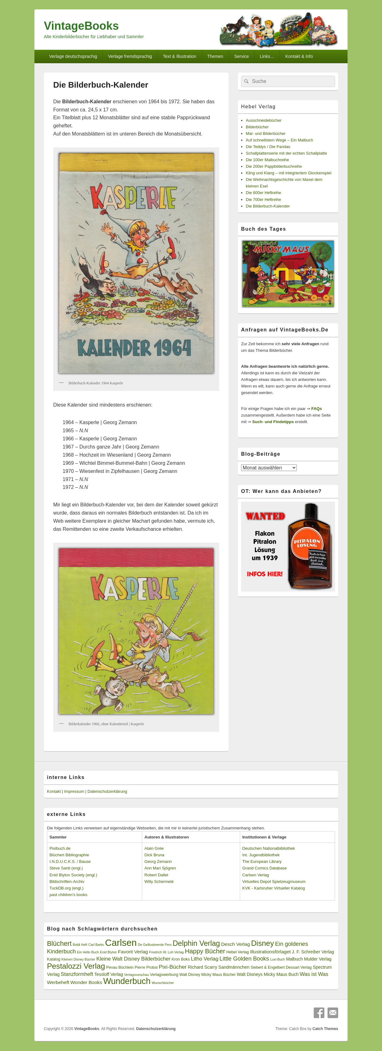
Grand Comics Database (264, 868)
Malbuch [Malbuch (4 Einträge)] (294, 958)
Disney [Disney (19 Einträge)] (262, 943)
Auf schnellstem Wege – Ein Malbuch (279, 140)
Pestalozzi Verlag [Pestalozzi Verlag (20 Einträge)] (76, 966)
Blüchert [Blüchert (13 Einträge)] (59, 943)
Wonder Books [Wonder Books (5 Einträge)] (86, 982)
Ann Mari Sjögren (160, 868)
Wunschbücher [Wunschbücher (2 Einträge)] (163, 983)
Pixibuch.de (59, 848)
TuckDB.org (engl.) (66, 888)
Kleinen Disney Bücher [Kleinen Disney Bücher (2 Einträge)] (78, 959)
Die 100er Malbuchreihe (267, 159)
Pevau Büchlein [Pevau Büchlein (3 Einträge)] (119, 967)
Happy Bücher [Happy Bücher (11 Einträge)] (205, 951)
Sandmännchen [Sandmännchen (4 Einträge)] (233, 967)
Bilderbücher (257, 127)
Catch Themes (325, 1029)
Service (241, 56)
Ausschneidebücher (263, 120)
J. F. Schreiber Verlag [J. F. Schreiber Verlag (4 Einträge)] (313, 951)
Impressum (74, 791)
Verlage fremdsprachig (130, 56)
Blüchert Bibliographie (69, 855)
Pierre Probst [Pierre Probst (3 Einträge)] (146, 967)
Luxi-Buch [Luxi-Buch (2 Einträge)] (277, 959)
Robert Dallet (156, 875)
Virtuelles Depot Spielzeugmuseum (274, 881)
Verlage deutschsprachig (73, 56)
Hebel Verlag (258, 106)
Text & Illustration (179, 56)
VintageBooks (81, 25)
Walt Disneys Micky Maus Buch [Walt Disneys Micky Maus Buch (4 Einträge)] (267, 974)
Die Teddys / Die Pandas (268, 146)
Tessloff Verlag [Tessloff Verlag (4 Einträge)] (108, 974)
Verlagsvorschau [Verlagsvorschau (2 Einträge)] (136, 975)
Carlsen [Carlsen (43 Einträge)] (121, 942)
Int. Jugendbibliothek (261, 855)
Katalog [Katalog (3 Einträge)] (53, 959)
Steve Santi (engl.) (66, 868)
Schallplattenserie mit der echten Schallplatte (286, 153)
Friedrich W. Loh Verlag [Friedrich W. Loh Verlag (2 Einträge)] (166, 952)
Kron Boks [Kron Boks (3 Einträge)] (181, 959)
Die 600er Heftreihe (263, 192)
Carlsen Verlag (255, 875)
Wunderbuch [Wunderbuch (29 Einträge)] (127, 981)
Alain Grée (153, 848)
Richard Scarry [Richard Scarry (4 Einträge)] (202, 967)
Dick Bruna (154, 855)
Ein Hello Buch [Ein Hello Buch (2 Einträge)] (88, 952)
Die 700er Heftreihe (263, 199)
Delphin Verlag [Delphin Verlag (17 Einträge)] (196, 943)
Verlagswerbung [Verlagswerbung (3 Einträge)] (164, 974)
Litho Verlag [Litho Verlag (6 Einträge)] (205, 959)
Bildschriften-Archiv (66, 881)
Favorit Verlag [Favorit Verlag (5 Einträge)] (133, 951)
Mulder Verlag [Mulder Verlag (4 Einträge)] (318, 958)
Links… (267, 56)
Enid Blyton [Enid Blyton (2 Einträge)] (108, 952)
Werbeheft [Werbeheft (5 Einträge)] (58, 982)
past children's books (68, 894)
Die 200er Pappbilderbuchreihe (274, 166)
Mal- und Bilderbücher (266, 133)
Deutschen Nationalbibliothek (268, 848)
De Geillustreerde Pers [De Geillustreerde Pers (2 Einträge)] (155, 944)
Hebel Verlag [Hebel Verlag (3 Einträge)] (237, 952)
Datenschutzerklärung (107, 791)
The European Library (262, 861)
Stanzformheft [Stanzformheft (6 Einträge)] (77, 974)
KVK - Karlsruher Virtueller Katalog (273, 888)
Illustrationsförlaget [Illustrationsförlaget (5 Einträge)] (270, 951)
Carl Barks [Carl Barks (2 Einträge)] (96, 944)
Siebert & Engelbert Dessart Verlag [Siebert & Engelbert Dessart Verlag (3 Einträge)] (281, 967)
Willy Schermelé (158, 881)
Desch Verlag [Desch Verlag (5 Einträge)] (235, 944)
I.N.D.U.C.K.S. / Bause (70, 861)
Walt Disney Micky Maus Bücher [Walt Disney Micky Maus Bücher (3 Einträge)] (207, 974)
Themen (215, 56)
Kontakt (54, 791)
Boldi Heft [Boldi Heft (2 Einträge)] (80, 944)
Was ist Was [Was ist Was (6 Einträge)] (314, 974)
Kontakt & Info (299, 56)
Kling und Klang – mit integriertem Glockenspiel (288, 173)
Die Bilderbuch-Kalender (268, 206)
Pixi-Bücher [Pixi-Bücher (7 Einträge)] (173, 967)
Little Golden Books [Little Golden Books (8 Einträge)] (244, 959)
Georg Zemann (158, 861)
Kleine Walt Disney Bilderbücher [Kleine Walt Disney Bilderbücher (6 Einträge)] (133, 959)
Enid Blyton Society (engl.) (73, 875)
